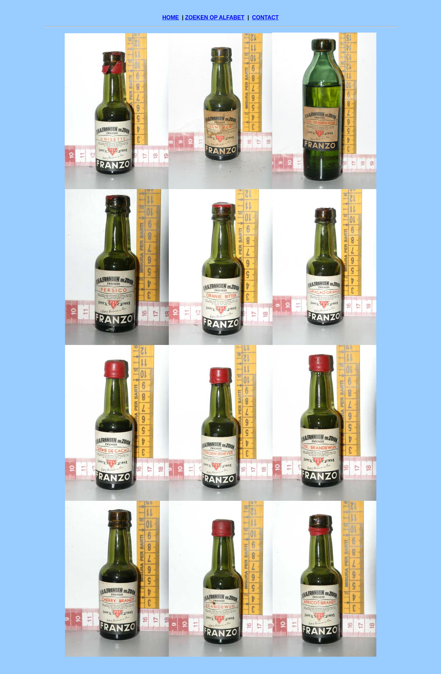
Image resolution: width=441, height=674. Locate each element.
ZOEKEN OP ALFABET (215, 17)
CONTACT (265, 17)
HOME (170, 17)
